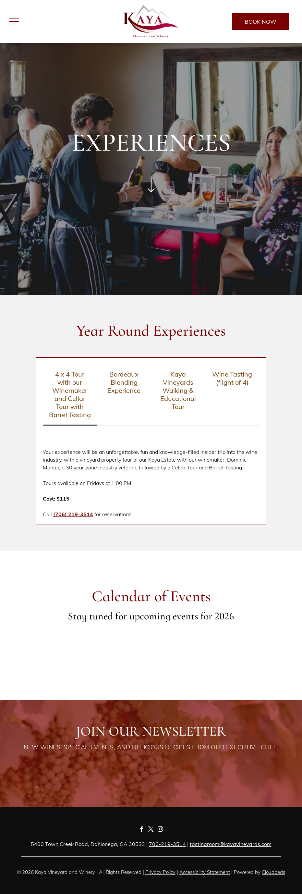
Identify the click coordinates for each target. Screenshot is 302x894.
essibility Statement (208, 872)
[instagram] (160, 830)
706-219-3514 (167, 844)
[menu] (14, 21)
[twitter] (151, 830)
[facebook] (142, 830)
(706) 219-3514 (73, 514)
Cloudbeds (273, 872)
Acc (183, 872)
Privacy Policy (160, 872)
